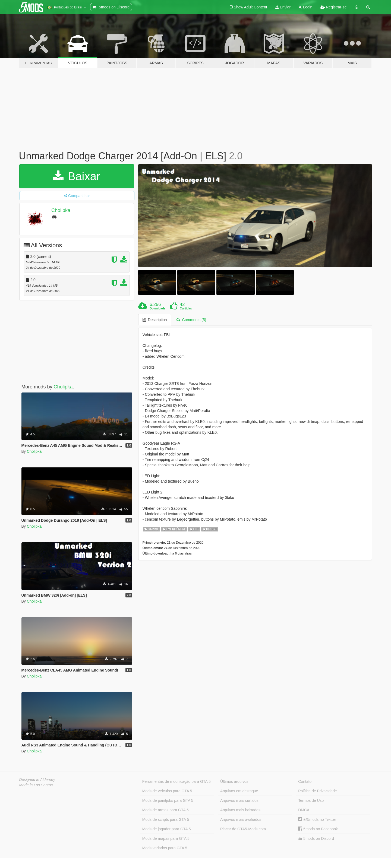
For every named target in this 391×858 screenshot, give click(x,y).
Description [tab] (155, 320)
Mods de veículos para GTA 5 (167, 791)
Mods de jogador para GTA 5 (166, 829)
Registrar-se (333, 7)
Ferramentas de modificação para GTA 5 (176, 781)
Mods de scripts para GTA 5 (165, 819)
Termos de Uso (311, 800)
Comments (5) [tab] (191, 320)
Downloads (158, 308)
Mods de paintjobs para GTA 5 (167, 800)
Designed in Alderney (37, 779)
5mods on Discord (316, 838)
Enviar (283, 7)
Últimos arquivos (234, 781)
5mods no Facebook (318, 829)
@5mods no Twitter (317, 819)
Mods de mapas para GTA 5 (166, 838)
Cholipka (60, 210)
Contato (304, 781)
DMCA (303, 810)
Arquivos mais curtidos (239, 800)
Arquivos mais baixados (240, 810)
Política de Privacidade (317, 791)
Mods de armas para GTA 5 (165, 810)
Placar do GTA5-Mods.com (243, 829)
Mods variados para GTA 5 (164, 848)
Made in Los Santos (36, 785)
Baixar (76, 176)
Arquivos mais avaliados (240, 819)
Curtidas (186, 308)
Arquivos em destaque (239, 791)
